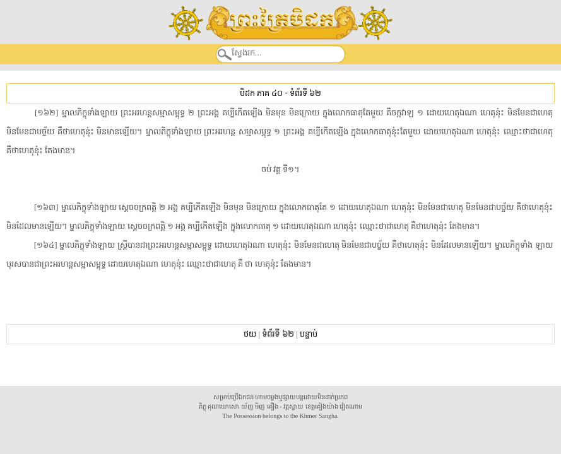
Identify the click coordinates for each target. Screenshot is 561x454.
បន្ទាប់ (308, 334)
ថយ (250, 334)
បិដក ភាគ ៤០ (261, 93)
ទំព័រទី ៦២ (305, 93)
